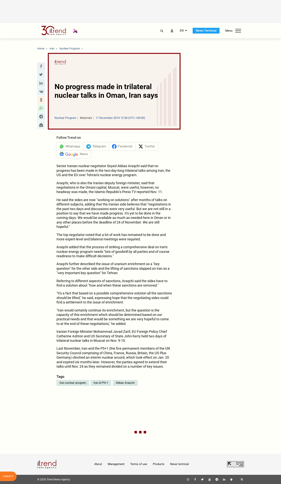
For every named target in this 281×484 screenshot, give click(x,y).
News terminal (179, 464)
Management (116, 464)
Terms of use (138, 464)
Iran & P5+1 (101, 383)
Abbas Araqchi (125, 383)
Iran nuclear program (73, 383)
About (98, 464)
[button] (41, 66)
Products (158, 464)
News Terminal (206, 30)
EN (182, 30)
